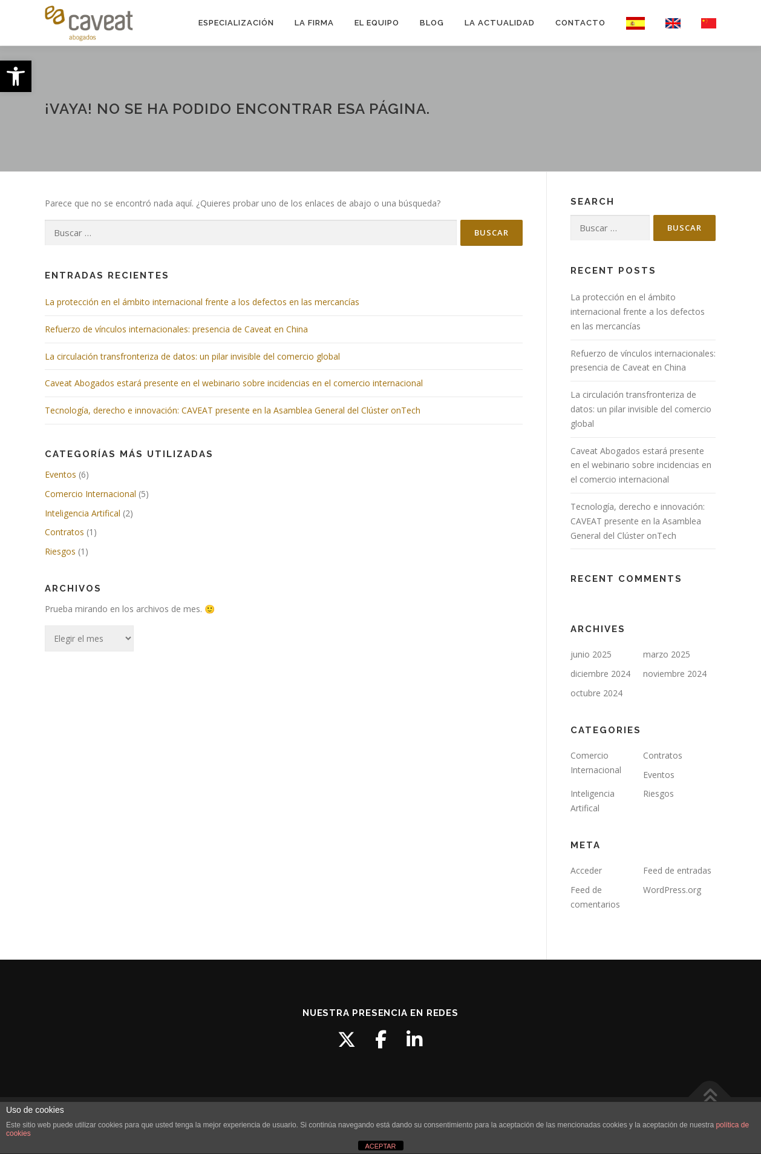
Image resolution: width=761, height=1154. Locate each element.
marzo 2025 (666, 654)
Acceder (586, 870)
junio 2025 (591, 654)
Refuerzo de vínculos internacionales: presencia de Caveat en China (176, 329)
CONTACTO (580, 22)
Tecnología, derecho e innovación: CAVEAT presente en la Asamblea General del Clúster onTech (232, 410)
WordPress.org (672, 889)
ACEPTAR (380, 1146)
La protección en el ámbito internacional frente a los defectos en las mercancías (202, 302)
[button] (15, 76)
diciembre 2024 (600, 673)
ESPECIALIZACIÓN (236, 22)
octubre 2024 (596, 693)
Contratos (64, 532)
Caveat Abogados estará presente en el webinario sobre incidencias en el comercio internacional (234, 383)
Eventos (60, 474)
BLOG (432, 22)
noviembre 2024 (675, 673)
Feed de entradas (677, 870)
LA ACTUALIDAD (500, 22)
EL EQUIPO (376, 22)
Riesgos (60, 551)
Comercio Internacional (90, 494)
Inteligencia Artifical (82, 513)
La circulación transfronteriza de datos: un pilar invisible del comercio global (192, 356)
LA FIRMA (314, 22)
